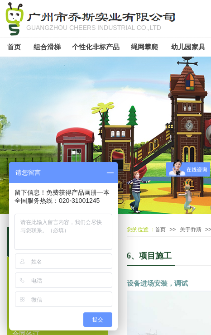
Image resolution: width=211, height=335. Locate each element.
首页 (160, 229)
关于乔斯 (190, 229)
